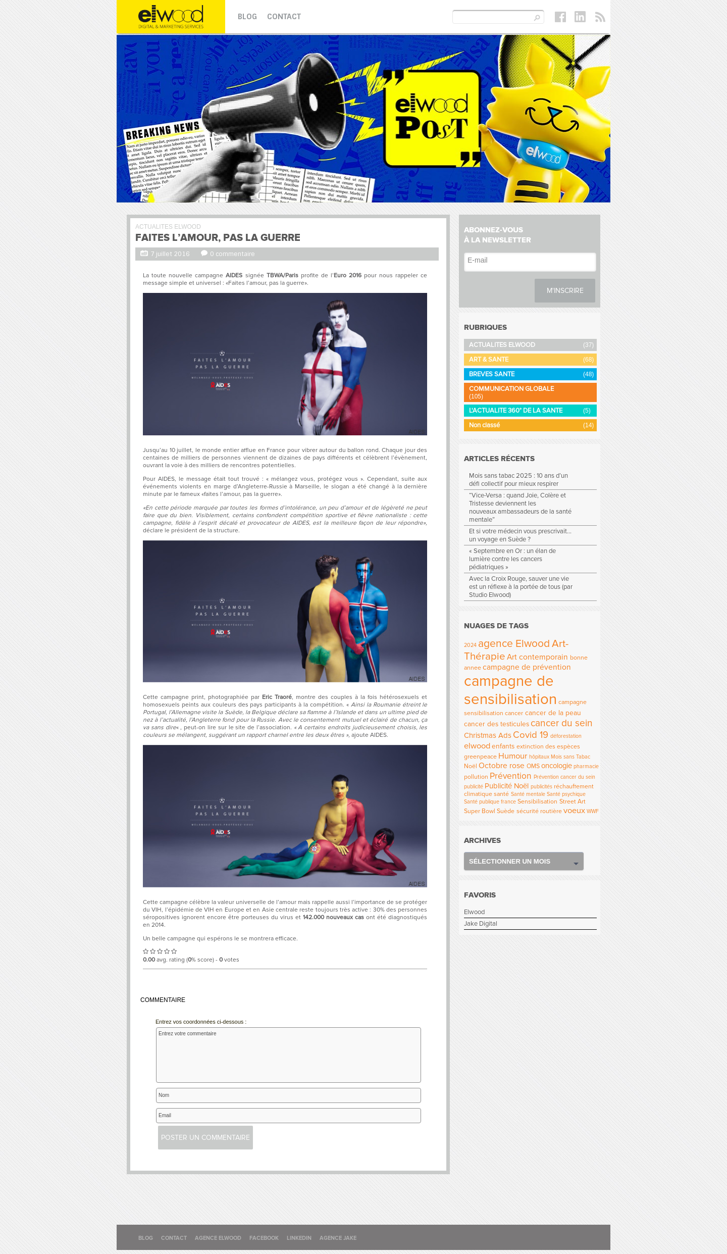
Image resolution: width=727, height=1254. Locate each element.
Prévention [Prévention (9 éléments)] (511, 776)
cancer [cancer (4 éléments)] (514, 713)
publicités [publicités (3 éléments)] (541, 786)
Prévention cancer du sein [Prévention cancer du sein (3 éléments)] (564, 777)
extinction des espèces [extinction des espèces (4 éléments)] (548, 746)
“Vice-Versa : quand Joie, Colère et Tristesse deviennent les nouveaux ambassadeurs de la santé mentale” (520, 507)
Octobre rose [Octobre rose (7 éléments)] (502, 766)
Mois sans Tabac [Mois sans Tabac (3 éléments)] (570, 757)
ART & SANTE (488, 360)
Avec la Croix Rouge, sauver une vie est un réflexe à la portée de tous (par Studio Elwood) (521, 587)
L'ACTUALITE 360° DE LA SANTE (515, 411)
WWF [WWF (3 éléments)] (593, 811)
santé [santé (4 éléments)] (501, 794)
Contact (284, 17)
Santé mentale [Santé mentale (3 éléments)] (528, 794)
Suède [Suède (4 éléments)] (505, 811)
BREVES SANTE (491, 374)
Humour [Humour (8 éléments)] (512, 756)
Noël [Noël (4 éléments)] (470, 766)
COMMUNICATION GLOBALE (511, 389)
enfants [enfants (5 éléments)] (503, 746)
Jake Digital (480, 924)
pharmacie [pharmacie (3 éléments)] (586, 766)
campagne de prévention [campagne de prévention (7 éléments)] (527, 667)
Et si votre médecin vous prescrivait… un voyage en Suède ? (520, 535)
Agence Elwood (218, 1238)
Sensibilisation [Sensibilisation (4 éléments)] (537, 802)
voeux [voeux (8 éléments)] (574, 811)
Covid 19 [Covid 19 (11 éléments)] (530, 735)
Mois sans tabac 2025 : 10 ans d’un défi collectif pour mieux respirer (518, 480)
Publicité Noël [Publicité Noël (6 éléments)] (507, 785)
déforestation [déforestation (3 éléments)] (566, 736)
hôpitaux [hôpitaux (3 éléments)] (539, 757)
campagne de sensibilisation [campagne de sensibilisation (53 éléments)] (510, 690)
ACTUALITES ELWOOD (168, 226)
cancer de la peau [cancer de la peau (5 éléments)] (553, 713)
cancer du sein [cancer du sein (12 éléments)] (562, 723)
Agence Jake (338, 1238)
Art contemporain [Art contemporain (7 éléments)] (537, 657)
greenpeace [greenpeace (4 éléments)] (480, 757)
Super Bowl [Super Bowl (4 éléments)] (479, 811)
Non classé (484, 425)
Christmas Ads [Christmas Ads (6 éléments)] (487, 735)
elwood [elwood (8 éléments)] (477, 746)
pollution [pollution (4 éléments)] (476, 777)
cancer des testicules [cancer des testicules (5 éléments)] (496, 724)
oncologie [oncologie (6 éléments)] (556, 765)
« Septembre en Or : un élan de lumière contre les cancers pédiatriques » (512, 559)
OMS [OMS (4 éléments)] (533, 766)
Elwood (474, 912)
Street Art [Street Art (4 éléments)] (572, 802)
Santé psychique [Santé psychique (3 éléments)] (566, 794)
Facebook (264, 1238)
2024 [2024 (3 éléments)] (470, 645)
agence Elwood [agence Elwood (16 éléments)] (514, 643)
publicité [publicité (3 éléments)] (473, 786)
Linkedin (299, 1238)
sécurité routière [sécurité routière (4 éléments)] (539, 811)
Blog (247, 17)
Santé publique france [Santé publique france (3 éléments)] (490, 801)
